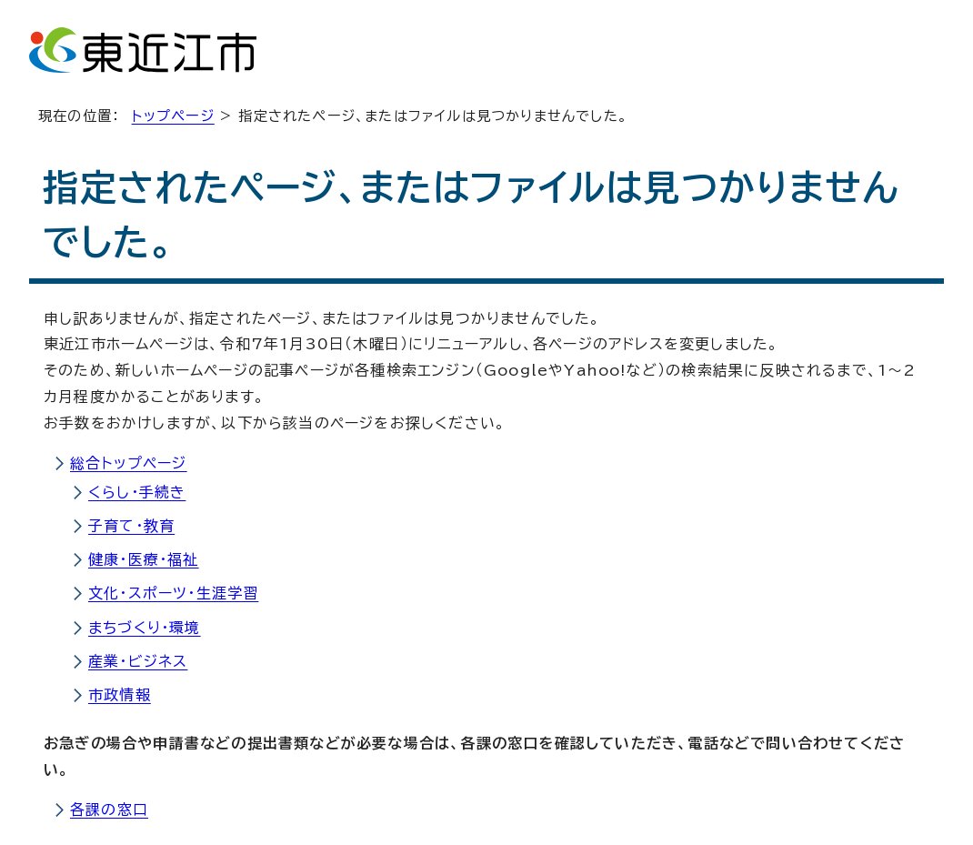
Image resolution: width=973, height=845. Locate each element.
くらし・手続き (137, 492)
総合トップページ (128, 463)
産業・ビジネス (137, 661)
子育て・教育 (131, 525)
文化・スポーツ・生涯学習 (173, 593)
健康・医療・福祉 (143, 559)
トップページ (173, 116)
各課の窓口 (109, 809)
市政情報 (119, 695)
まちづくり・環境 (144, 627)
